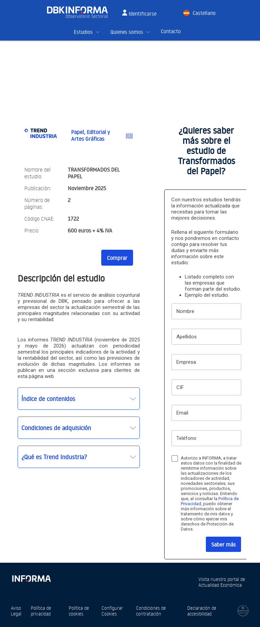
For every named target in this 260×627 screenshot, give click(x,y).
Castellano (204, 13)
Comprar (117, 257)
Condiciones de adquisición (56, 428)
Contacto (171, 31)
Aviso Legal (16, 611)
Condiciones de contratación (151, 611)
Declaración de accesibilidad (201, 611)
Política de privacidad (41, 611)
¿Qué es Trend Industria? (54, 457)
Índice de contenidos (48, 399)
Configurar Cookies (112, 611)
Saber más (223, 544)
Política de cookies (79, 611)
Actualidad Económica (220, 585)
